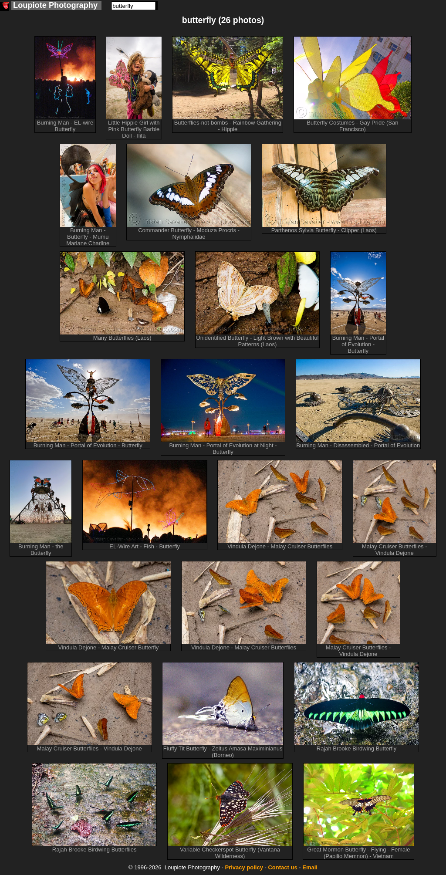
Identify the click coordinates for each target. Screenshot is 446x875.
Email (310, 867)
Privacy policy (244, 867)
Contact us (282, 867)
